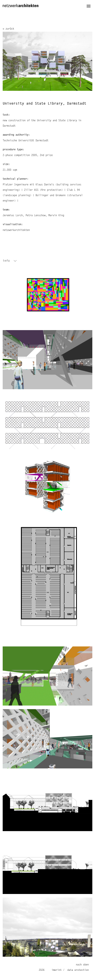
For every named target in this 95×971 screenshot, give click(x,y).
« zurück (8, 29)
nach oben (82, 964)
